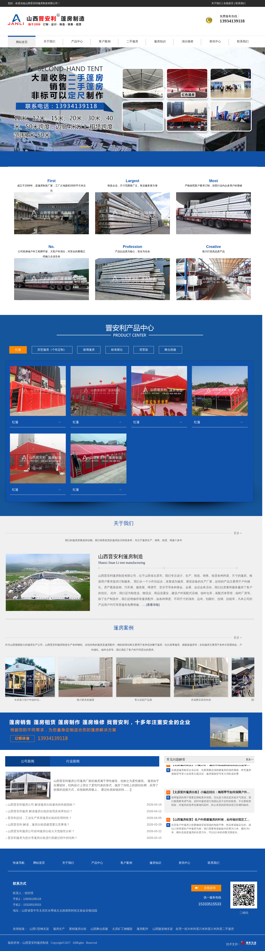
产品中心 (77, 41)
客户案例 (104, 41)
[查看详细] (26, 604)
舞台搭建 (44, 349)
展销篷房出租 (77, 928)
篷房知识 (160, 41)
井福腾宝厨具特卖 (76, 699)
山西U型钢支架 (39, 928)
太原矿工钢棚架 (122, 928)
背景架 (17, 349)
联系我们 (240, 3)
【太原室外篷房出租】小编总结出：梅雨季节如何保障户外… (84, 793)
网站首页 (22, 42)
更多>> (124, 759)
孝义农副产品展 (18, 699)
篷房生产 (59, 928)
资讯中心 (215, 41)
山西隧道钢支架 (162, 928)
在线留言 (228, 3)
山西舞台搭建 (99, 928)
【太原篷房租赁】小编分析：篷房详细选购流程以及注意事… (84, 766)
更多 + (111, 533)
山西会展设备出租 (18, 159)
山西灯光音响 (42, 159)
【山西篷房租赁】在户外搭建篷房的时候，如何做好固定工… (84, 820)
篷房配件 (142, 928)
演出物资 (187, 41)
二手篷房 (132, 41)
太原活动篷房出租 (65, 159)
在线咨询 (210, 888)
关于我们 (216, 3)
